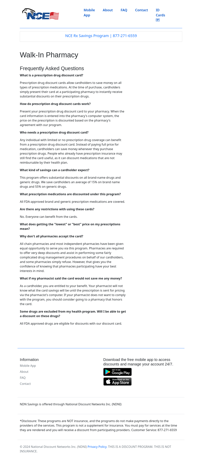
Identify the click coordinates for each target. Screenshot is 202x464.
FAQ (124, 10)
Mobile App (89, 12)
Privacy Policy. (97, 447)
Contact (141, 10)
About (108, 10)
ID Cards (160, 15)
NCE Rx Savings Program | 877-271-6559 (101, 35)
